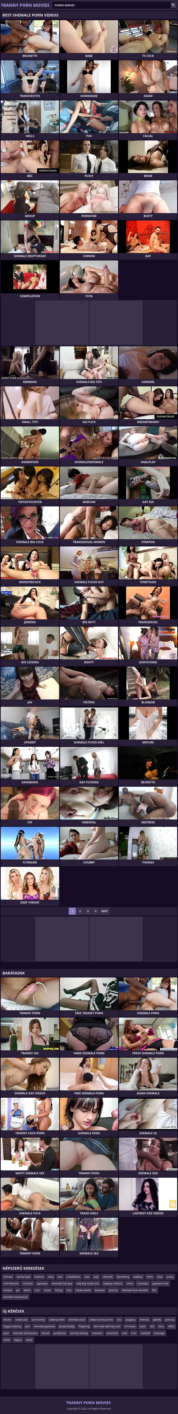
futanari (39, 1276)
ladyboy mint (56, 1319)
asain (143, 1326)
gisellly (157, 1319)
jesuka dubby (67, 1326)
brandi (45, 1333)
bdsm (27, 1290)
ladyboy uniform (112, 1283)
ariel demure (11, 1283)
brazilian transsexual (16, 1297)
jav (18, 1290)
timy (161, 1326)
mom (150, 1276)
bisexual (100, 1290)
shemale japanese (44, 1326)
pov (27, 1326)
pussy (170, 1276)
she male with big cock (107, 1326)
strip (160, 1276)
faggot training (12, 1326)
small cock (21, 1319)
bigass (18, 1339)
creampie (142, 1283)
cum (37, 1290)
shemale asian (77, 1319)
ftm (154, 1290)
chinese (8, 1276)
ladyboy (137, 1276)
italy (96, 1276)
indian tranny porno (101, 1319)
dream (7, 1319)
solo (87, 1276)
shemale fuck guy (62, 1283)
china (130, 1283)
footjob (8, 1290)
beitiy (29, 1339)
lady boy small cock (88, 1283)
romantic (97, 1333)
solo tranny (38, 1319)
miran (47, 1290)
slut (152, 1326)
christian (28, 1283)
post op (113, 1290)
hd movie (130, 1326)
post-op (169, 1319)
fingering (84, 1326)
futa (69, 1290)
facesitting (123, 1276)
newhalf (145, 1333)
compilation (73, 1276)
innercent (112, 1333)
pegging (131, 1319)
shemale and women (25, 1333)
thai (60, 1276)
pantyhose (59, 1333)
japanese (42, 1283)
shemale (108, 1276)
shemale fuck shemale (135, 1290)
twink (7, 1339)
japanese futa (160, 1283)
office (171, 1326)
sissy (50, 1276)
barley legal (23, 1276)
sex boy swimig (79, 1333)
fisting (58, 1290)
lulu (119, 1319)
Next (104, 911)
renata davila (83, 1290)
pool (6, 1333)
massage (159, 1333)
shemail (144, 1319)
